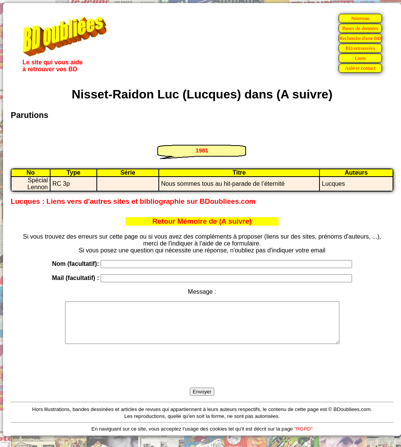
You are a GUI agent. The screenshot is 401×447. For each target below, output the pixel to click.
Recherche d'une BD (360, 38)
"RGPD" (303, 437)
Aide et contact (360, 68)
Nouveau (360, 18)
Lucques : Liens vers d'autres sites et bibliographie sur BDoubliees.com (133, 201)
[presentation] (202, 375)
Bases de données (360, 28)
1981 (202, 150)
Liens (360, 58)
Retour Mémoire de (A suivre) (202, 221)
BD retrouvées (360, 48)
